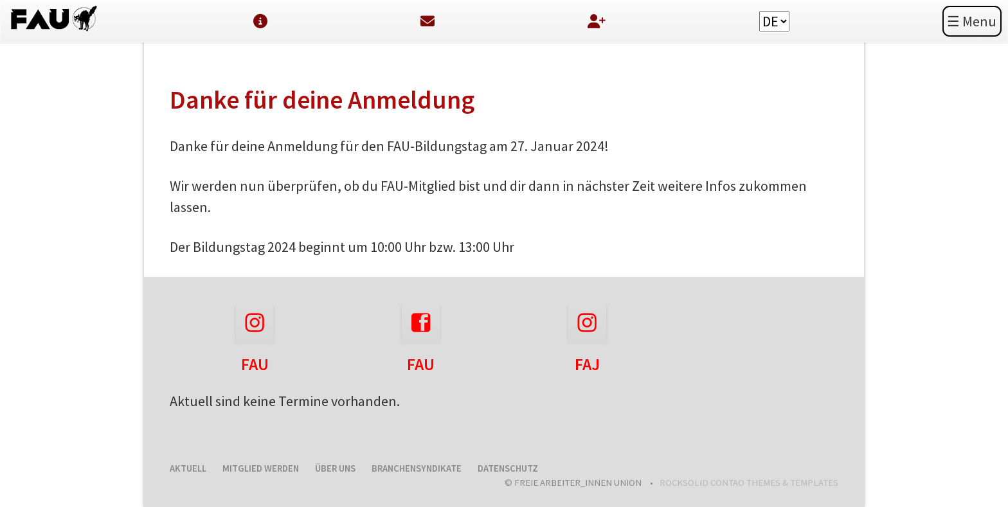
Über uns (335, 468)
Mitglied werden (260, 468)
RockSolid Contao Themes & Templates (749, 482)
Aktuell (188, 468)
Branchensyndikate (417, 468)
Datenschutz (508, 468)
